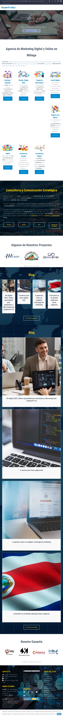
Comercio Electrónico (45, 61)
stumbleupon (61, 1)
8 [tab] (37, 266)
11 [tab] (40, 662)
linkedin (55, 1)
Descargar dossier (6, 3)
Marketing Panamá (49, 688)
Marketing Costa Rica (50, 690)
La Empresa (47, 684)
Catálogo (46, 682)
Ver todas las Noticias (31, 318)
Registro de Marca (21, 65)
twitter (49, 1)
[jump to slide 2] (31, 38)
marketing (47, 215)
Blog (45, 686)
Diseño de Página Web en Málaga (29, 61)
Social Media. (48, 63)
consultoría (34, 215)
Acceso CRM (47, 692)
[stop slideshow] (35, 38)
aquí (55, 714)
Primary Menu (60, 7)
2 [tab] (26, 266)
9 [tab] (38, 266)
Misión (24, 224)
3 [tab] (28, 266)
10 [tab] (38, 662)
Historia (9, 224)
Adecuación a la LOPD (8, 65)
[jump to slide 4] (33, 38)
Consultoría (47, 676)
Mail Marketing (56, 61)
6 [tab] (33, 266)
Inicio (45, 674)
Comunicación (48, 678)
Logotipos (21, 63)
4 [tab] (30, 266)
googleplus (58, 1)
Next (56, 257)
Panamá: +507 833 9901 (10, 676)
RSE (39, 224)
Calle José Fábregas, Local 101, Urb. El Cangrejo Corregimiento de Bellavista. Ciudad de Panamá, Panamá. (10, 703)
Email (5, 678)
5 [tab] (31, 266)
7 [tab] (35, 266)
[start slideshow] (28, 38)
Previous (6, 257)
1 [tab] (24, 266)
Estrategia (47, 680)
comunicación (56, 215)
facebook (52, 1)
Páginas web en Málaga (50, 698)
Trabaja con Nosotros (54, 225)
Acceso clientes (48, 694)
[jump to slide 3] (32, 38)
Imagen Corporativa (30, 63)
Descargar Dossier (49, 696)
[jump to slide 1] (29, 38)
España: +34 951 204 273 (10, 674)
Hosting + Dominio (13, 61)
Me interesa (8, 98)
